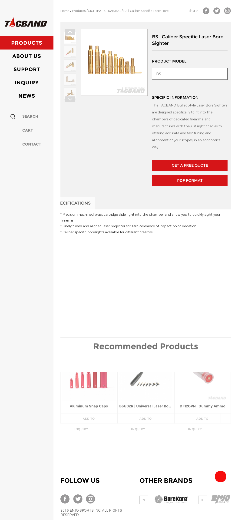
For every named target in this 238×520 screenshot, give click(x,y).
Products (26, 43)
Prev (70, 32)
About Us (26, 56)
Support (26, 69)
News (26, 96)
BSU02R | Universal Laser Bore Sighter (145, 380)
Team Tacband (220, 476)
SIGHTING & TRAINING (104, 11)
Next (70, 99)
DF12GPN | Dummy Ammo (202, 380)
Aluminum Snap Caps (89, 380)
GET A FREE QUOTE (190, 165)
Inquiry (27, 82)
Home (64, 11)
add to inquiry (84, 394)
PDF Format (190, 180)
